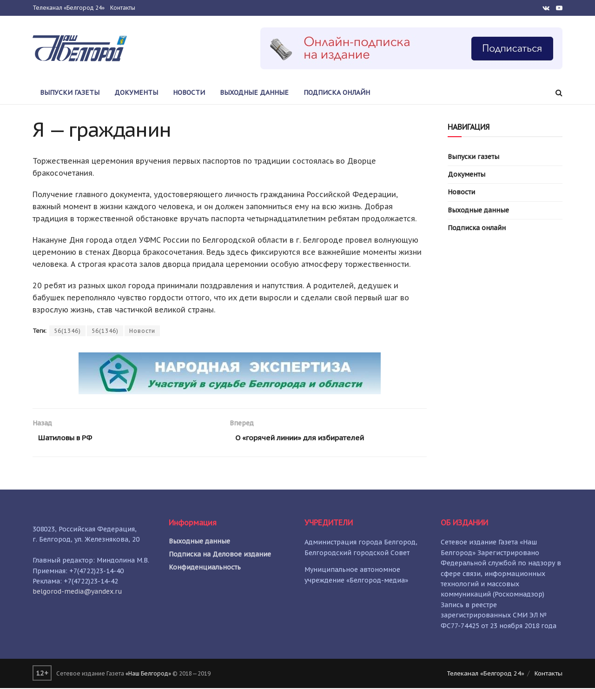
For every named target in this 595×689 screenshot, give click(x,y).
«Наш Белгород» (148, 674)
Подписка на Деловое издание (220, 555)
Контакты (122, 7)
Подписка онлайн (337, 92)
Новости (189, 92)
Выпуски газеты (69, 92)
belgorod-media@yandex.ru (77, 592)
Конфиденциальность (205, 568)
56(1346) (67, 330)
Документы (136, 92)
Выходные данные (254, 92)
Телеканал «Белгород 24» (69, 7)
